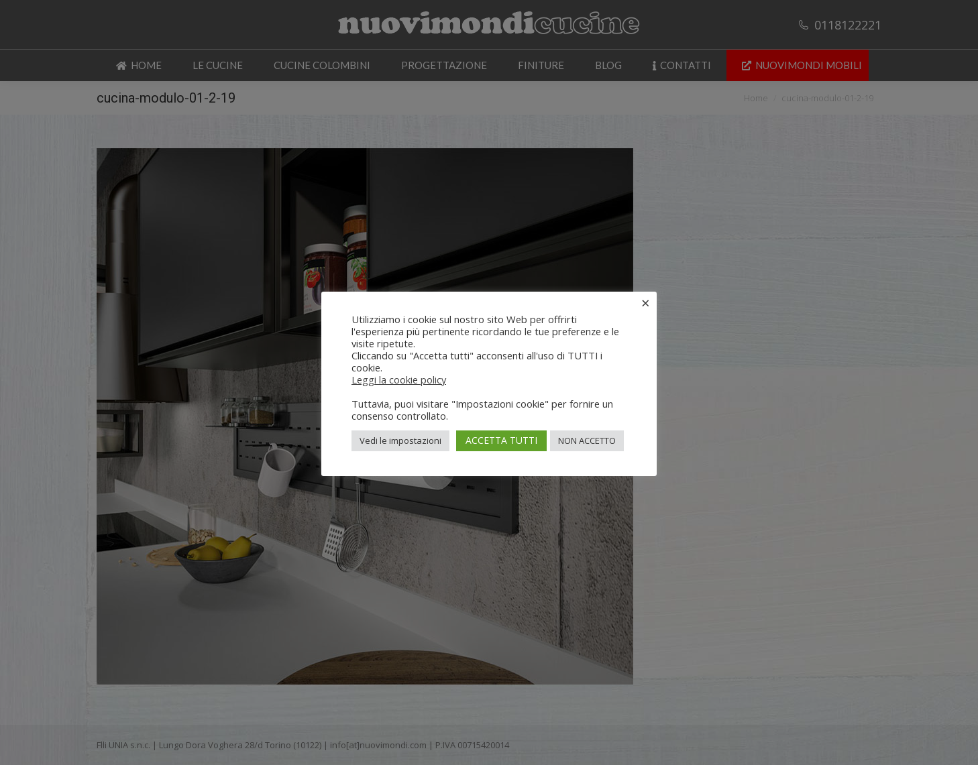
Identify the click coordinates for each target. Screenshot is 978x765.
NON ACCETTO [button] (587, 440)
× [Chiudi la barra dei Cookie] (645, 302)
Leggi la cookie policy (398, 379)
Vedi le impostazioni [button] (400, 440)
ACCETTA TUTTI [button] (501, 440)
